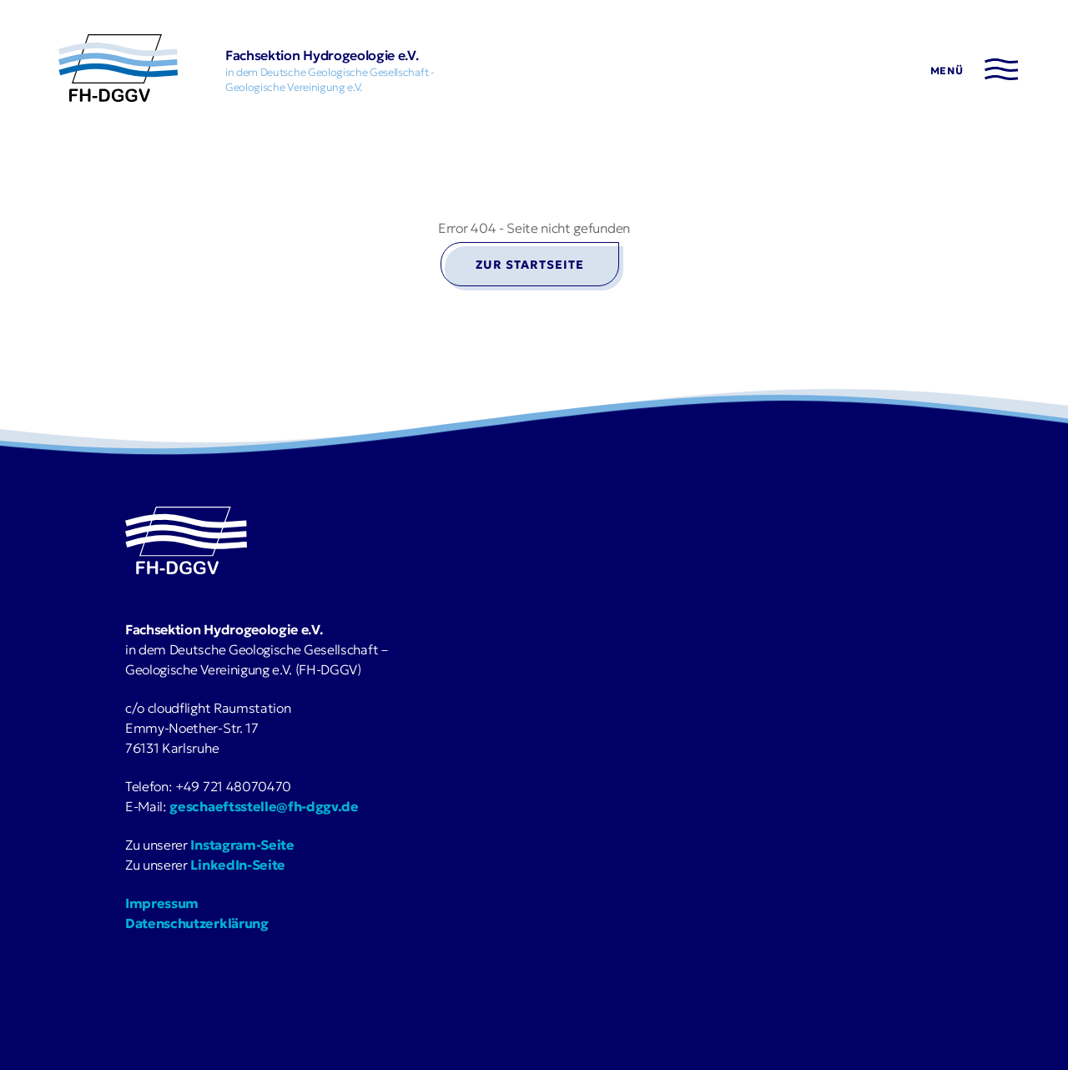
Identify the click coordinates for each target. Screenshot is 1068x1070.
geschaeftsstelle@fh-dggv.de (263, 806)
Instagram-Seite (242, 844)
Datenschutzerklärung (197, 923)
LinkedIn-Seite (237, 864)
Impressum (162, 903)
